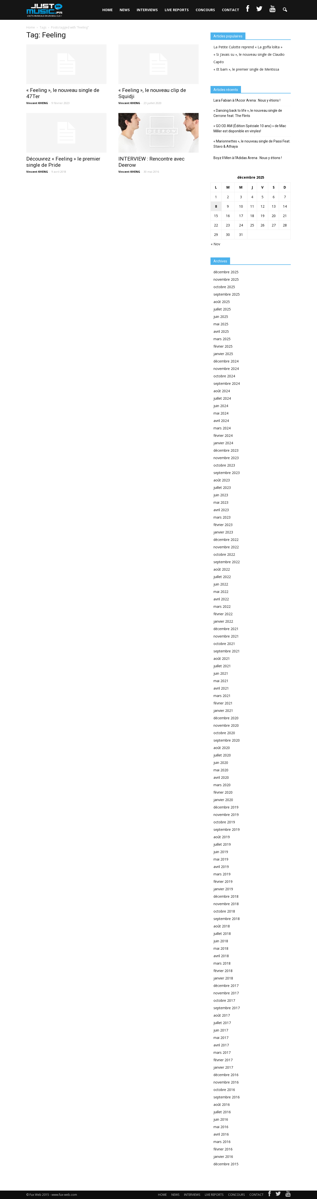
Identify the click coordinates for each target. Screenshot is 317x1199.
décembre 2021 (225, 628)
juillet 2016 (222, 1112)
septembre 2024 (226, 383)
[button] (285, 10)
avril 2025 (221, 331)
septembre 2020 (226, 740)
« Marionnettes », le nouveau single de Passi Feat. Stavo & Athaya (251, 143)
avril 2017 (221, 1045)
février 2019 (223, 881)
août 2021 (221, 658)
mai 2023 (220, 502)
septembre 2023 (226, 472)
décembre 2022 (225, 539)
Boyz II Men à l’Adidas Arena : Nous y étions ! (247, 158)
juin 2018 (220, 941)
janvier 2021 (223, 710)
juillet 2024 (222, 398)
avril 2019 (221, 866)
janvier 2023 (223, 532)
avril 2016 (221, 1134)
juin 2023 (220, 495)
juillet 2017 (222, 1022)
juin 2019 (220, 851)
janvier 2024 (223, 443)
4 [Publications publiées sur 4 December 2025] (252, 197)
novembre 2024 (226, 368)
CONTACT (230, 9)
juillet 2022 (222, 576)
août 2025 (221, 301)
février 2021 (223, 703)
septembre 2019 (226, 829)
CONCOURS (205, 9)
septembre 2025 (226, 294)
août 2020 (221, 747)
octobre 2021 (224, 643)
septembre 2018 (226, 918)
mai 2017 (220, 1037)
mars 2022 (222, 606)
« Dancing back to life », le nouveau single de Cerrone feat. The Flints (247, 113)
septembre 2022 (226, 561)
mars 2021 (222, 695)
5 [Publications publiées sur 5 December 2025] (263, 197)
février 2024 (223, 435)
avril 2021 (221, 688)
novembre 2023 (226, 457)
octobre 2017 (224, 1000)
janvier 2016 (223, 1156)
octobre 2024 (224, 376)
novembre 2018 (226, 903)
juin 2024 (220, 405)
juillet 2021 (222, 666)
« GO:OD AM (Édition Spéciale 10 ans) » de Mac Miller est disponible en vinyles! (249, 128)
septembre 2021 (226, 651)
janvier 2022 (223, 621)
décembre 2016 (225, 1074)
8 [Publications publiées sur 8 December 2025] (216, 206)
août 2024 (221, 391)
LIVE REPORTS (177, 9)
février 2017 (223, 1060)
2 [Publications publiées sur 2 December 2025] (228, 197)
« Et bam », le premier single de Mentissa (246, 69)
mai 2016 (220, 1126)
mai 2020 (220, 770)
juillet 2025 (222, 309)
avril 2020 (221, 777)
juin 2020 (220, 762)
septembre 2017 (226, 1007)
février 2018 (223, 970)
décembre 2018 (225, 896)
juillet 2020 (222, 755)
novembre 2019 (226, 814)
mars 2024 (222, 428)
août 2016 (221, 1104)
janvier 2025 (223, 353)
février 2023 (223, 524)
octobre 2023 (224, 465)
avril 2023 (221, 509)
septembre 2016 (226, 1097)
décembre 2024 (225, 361)
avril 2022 (221, 599)
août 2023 (221, 480)
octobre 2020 (224, 732)
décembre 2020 (225, 718)
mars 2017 (222, 1052)
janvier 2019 (223, 889)
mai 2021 (220, 680)
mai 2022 (220, 591)
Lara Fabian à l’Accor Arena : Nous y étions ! (246, 100)
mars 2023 (222, 517)
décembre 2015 (225, 1164)
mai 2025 (220, 324)
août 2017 (221, 1015)
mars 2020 (222, 784)
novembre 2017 (226, 993)
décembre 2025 (225, 272)
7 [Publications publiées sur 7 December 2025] (285, 197)
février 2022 (223, 614)
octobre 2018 (224, 911)
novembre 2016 (226, 1082)
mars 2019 (222, 874)
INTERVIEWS (147, 9)
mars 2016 (222, 1141)
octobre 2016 (224, 1089)
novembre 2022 (226, 547)
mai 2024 (220, 413)
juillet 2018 (222, 933)
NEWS (125, 9)
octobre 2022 (224, 554)
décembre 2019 (225, 807)
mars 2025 (222, 338)
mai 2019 (220, 859)
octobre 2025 (224, 286)
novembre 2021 (226, 636)
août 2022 (221, 569)
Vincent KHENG (37, 103)
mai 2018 (220, 948)
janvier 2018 (223, 978)
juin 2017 (220, 1030)
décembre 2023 (225, 450)
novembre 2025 (226, 279)
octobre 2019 (224, 822)
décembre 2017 (225, 985)
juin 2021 (220, 673)
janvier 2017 (223, 1067)
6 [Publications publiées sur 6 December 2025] (274, 197)
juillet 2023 (222, 487)
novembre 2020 (226, 725)
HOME (107, 9)
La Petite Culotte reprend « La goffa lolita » (247, 47)
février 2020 (223, 792)
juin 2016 (220, 1119)
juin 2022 (220, 584)
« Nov (215, 244)
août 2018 (221, 926)
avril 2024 (221, 420)
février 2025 (223, 346)
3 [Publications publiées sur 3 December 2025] (241, 197)
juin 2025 (220, 316)
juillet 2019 (222, 844)
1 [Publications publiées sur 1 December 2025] (216, 197)
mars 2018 (222, 963)
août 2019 (221, 837)
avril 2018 (221, 955)
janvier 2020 (223, 799)
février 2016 (223, 1149)
